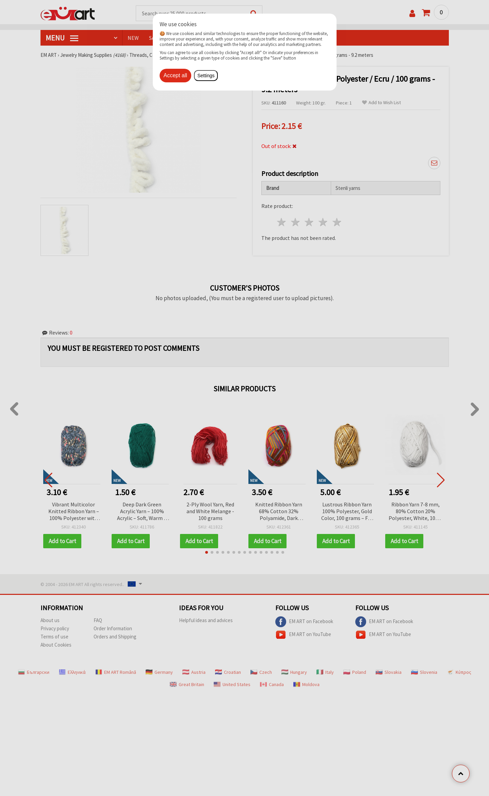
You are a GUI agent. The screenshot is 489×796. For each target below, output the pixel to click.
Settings (206, 75)
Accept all (175, 75)
